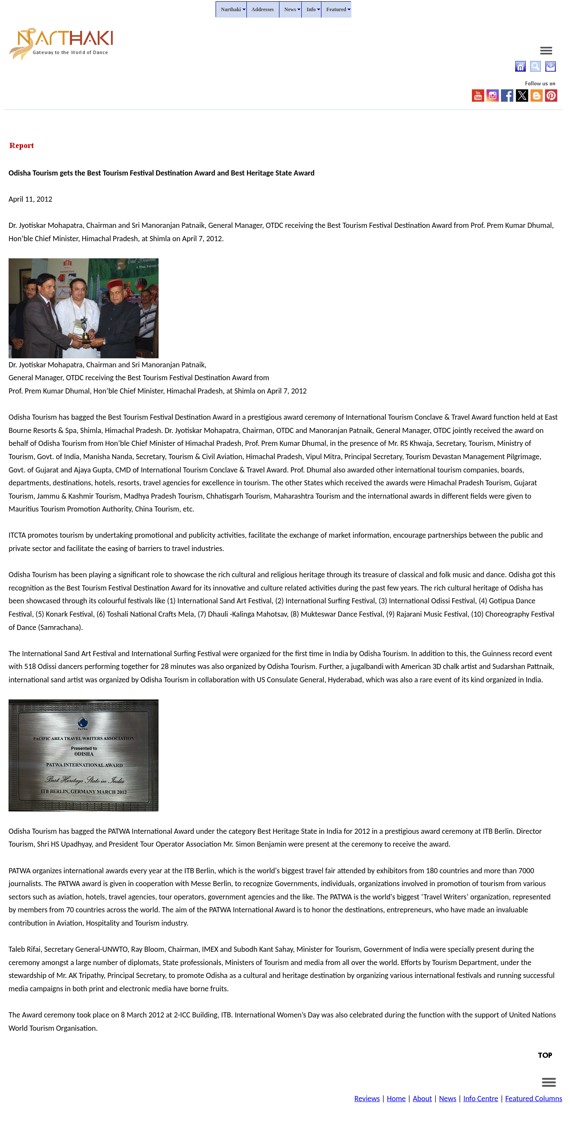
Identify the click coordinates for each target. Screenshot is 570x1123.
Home (396, 1098)
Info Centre (480, 1098)
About (422, 1098)
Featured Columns (533, 1098)
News (447, 1098)
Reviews (367, 1098)
